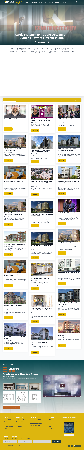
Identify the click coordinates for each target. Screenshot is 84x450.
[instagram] (75, 446)
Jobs (50, 426)
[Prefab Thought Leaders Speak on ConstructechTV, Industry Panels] (15, 205)
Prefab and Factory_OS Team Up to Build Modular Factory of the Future (42, 341)
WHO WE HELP (48, 2)
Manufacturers (19, 426)
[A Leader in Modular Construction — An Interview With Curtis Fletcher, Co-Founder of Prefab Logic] (15, 172)
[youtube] (80, 446)
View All (5, 428)
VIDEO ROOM (35, 2)
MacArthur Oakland (7, 423)
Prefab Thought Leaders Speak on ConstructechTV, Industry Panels (13, 213)
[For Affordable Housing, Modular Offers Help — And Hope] (69, 295)
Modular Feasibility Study (36, 423)
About (50, 419)
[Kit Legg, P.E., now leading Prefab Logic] (15, 111)
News (50, 423)
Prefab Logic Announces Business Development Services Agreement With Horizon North (68, 181)
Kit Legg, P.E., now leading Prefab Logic (14, 118)
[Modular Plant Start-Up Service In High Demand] (42, 238)
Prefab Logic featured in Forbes (66, 118)
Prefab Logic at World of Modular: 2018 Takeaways (68, 334)
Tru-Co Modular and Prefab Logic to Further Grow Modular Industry (40, 150)
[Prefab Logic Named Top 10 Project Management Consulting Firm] (69, 141)
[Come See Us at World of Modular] (69, 235)
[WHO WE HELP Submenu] (52, 2)
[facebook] (69, 446)
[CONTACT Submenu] (67, 2)
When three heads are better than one (14, 244)
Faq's (31, 427)
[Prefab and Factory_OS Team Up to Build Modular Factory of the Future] (42, 333)
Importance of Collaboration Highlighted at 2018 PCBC (68, 273)
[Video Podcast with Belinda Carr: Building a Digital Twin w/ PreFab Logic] (42, 111)
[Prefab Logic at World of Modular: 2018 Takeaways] (69, 326)
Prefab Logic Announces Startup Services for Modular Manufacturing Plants (42, 309)
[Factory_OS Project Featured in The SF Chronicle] (15, 329)
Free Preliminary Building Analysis (36, 420)
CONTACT (64, 2)
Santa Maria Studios (7, 421)
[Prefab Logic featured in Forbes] (69, 111)
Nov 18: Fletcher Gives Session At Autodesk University (12, 149)
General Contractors (21, 423)
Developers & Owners (21, 419)
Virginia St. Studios (7, 419)
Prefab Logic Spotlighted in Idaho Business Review (13, 306)
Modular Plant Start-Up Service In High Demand (41, 246)
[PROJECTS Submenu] (30, 2)
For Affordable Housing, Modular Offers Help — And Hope (68, 303)
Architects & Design (21, 421)
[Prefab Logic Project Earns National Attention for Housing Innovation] (42, 269)
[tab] (9, 100)
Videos (50, 421)
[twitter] (72, 446)
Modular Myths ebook (35, 425)
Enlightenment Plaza (8, 426)
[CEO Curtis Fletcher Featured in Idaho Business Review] (15, 266)
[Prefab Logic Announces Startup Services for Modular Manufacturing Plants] (42, 301)
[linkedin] (76, 2)
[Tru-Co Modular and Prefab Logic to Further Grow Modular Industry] (42, 142)
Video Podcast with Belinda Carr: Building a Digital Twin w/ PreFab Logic (41, 119)
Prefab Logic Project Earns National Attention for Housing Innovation (40, 277)
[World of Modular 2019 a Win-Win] (69, 205)
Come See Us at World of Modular (67, 242)
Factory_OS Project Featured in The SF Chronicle (14, 337)
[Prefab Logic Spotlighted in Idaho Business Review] (15, 298)
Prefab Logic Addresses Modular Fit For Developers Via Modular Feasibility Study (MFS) (42, 183)
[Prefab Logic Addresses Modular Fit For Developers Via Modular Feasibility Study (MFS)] (42, 174)
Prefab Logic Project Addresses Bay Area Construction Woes (42, 215)
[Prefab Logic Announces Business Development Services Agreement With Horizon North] (69, 172)
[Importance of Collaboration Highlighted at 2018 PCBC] (69, 265)
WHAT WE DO (57, 2)
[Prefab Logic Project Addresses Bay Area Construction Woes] (42, 207)
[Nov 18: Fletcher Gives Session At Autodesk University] (15, 141)
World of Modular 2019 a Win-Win (66, 212)
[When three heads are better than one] (15, 237)
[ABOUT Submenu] (43, 2)
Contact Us (51, 428)
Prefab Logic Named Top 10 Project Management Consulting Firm (67, 149)
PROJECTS (27, 2)
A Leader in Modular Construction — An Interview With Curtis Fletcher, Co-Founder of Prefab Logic (14, 181)
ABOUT (40, 2)
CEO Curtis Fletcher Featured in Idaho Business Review (14, 274)
